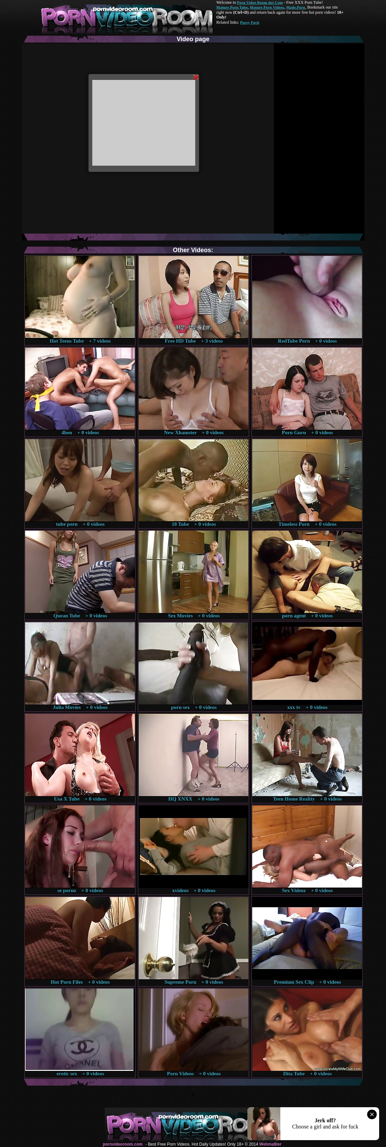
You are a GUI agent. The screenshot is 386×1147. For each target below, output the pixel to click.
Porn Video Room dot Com (260, 2)
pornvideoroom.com (123, 1144)
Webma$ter (270, 1144)
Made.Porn (295, 7)
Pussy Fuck (249, 22)
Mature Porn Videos (267, 7)
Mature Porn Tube (232, 7)
